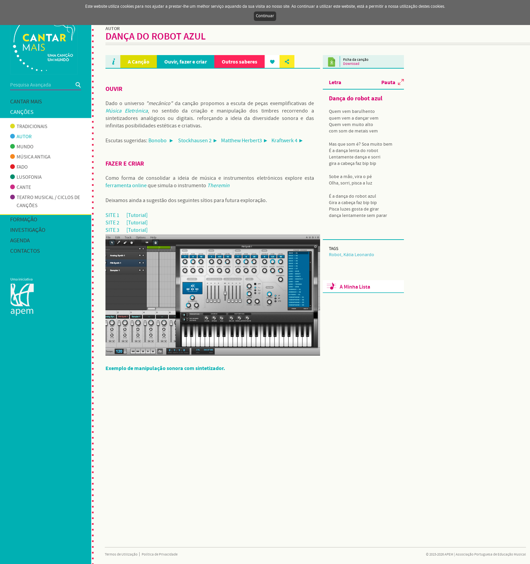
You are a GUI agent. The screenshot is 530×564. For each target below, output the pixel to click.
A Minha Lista (355, 287)
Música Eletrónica (126, 111)
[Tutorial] (137, 215)
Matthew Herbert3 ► (244, 140)
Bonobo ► (161, 140)
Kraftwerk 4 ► (287, 140)
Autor (21, 136)
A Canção (138, 61)
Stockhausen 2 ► (198, 140)
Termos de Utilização (121, 554)
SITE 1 (112, 215)
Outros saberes (239, 61)
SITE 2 (112, 222)
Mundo (21, 147)
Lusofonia (26, 177)
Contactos (25, 251)
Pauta (388, 82)
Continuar (265, 16)
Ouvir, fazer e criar (185, 61)
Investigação (27, 230)
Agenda (20, 241)
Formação (23, 220)
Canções (21, 112)
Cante (20, 187)
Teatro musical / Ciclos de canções (45, 201)
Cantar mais (26, 102)
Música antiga (30, 157)
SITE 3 (112, 230)
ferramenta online (126, 185)
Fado (19, 167)
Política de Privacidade (159, 554)
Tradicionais (28, 126)
